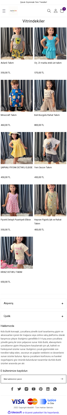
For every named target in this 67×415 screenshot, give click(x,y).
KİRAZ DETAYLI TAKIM (11, 272)
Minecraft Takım (9, 115)
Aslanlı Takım (7, 63)
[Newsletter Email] (33, 379)
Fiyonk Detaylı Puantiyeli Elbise (16, 219)
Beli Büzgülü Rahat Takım (47, 115)
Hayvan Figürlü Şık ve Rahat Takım (47, 221)
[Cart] (62, 11)
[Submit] (62, 379)
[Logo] (13, 11)
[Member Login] (55, 11)
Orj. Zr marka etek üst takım (48, 63)
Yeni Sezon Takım (43, 167)
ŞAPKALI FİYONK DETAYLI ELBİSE (17, 167)
